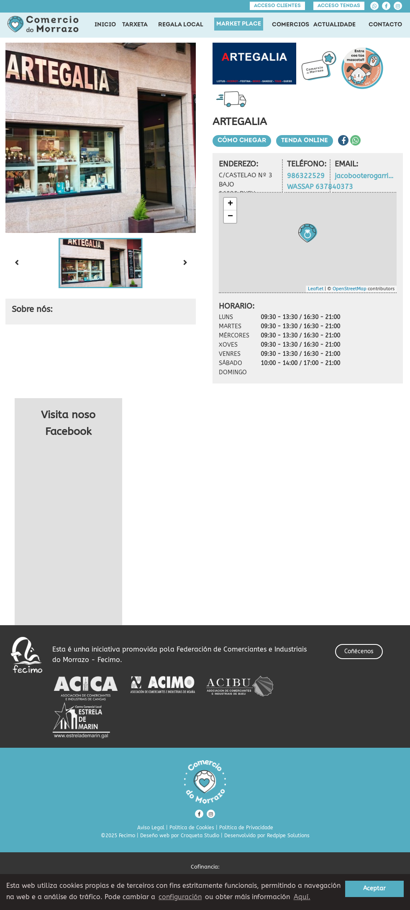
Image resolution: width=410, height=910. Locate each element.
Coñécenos (359, 651)
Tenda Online (304, 141)
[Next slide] (184, 263)
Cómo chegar (242, 141)
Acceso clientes (277, 5)
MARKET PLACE (238, 24)
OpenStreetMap (349, 288)
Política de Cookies (191, 828)
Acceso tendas (339, 5)
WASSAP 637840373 (320, 187)
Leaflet (315, 288)
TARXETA (135, 25)
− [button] (230, 216)
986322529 (306, 176)
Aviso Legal (150, 828)
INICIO (105, 25)
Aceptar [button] (374, 888)
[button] (101, 263)
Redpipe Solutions (288, 835)
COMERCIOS (290, 25)
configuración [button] (180, 897)
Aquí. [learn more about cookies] (302, 897)
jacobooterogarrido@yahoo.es (366, 176)
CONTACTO (385, 25)
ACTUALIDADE (334, 25)
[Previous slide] (16, 263)
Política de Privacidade (246, 828)
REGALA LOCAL (180, 25)
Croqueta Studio (200, 835)
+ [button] (230, 204)
